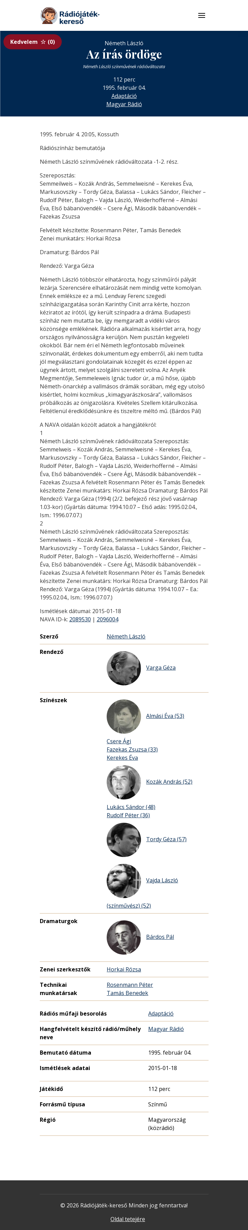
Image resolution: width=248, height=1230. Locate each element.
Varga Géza (141, 668)
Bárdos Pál (140, 937)
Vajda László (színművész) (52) (142, 886)
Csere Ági (119, 741)
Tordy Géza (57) (147, 840)
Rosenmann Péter (130, 985)
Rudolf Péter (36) (128, 815)
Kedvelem (32, 42)
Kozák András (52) (149, 782)
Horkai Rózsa (124, 969)
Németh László (126, 636)
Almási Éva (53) (145, 716)
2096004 (107, 619)
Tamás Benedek (127, 993)
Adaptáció (124, 96)
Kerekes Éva (122, 757)
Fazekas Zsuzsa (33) (132, 749)
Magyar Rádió (124, 104)
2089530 (80, 619)
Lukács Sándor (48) (131, 807)
